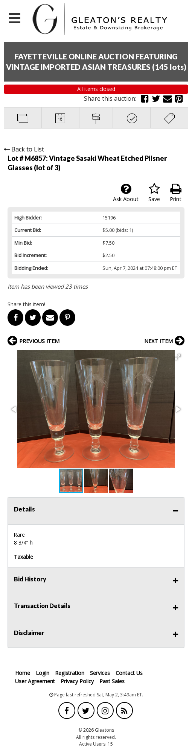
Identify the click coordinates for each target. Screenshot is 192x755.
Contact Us (129, 672)
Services (100, 672)
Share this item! (26, 304)
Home (22, 672)
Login (42, 672)
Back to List (24, 149)
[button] (178, 357)
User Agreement (35, 681)
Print (175, 193)
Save (154, 193)
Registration (69, 672)
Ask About (126, 193)
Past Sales (112, 681)
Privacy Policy (77, 681)
